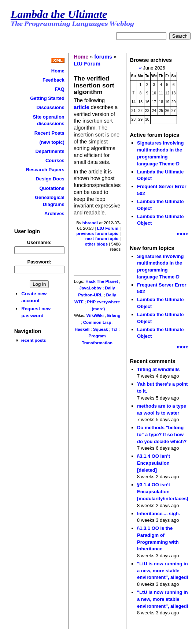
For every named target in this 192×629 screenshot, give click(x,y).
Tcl (114, 329)
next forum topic (101, 238)
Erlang (114, 315)
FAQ (59, 89)
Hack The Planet (101, 281)
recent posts (33, 340)
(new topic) (51, 142)
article (82, 107)
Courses (54, 160)
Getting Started (47, 98)
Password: (39, 262)
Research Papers (45, 169)
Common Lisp (97, 322)
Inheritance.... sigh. (158, 513)
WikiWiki (95, 315)
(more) (98, 309)
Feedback (53, 80)
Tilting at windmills (158, 369)
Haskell (82, 329)
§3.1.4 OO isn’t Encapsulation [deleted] (153, 462)
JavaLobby (90, 288)
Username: (39, 242)
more (182, 233)
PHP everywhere (103, 302)
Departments (50, 151)
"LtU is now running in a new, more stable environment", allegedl (162, 570)
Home (57, 71)
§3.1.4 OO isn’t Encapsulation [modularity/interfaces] (162, 491)
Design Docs (50, 178)
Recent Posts (49, 133)
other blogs (96, 244)
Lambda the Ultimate (59, 14)
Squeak (100, 329)
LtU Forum (87, 64)
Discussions (50, 107)
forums (103, 57)
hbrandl (90, 223)
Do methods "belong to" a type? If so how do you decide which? (162, 434)
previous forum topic (97, 233)
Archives (54, 213)
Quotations (51, 188)
